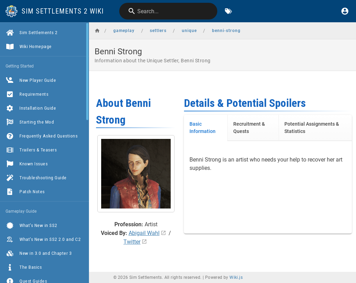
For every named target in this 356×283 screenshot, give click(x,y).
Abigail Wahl (144, 233)
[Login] (345, 11)
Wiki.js (236, 277)
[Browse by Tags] (228, 11)
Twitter (131, 241)
